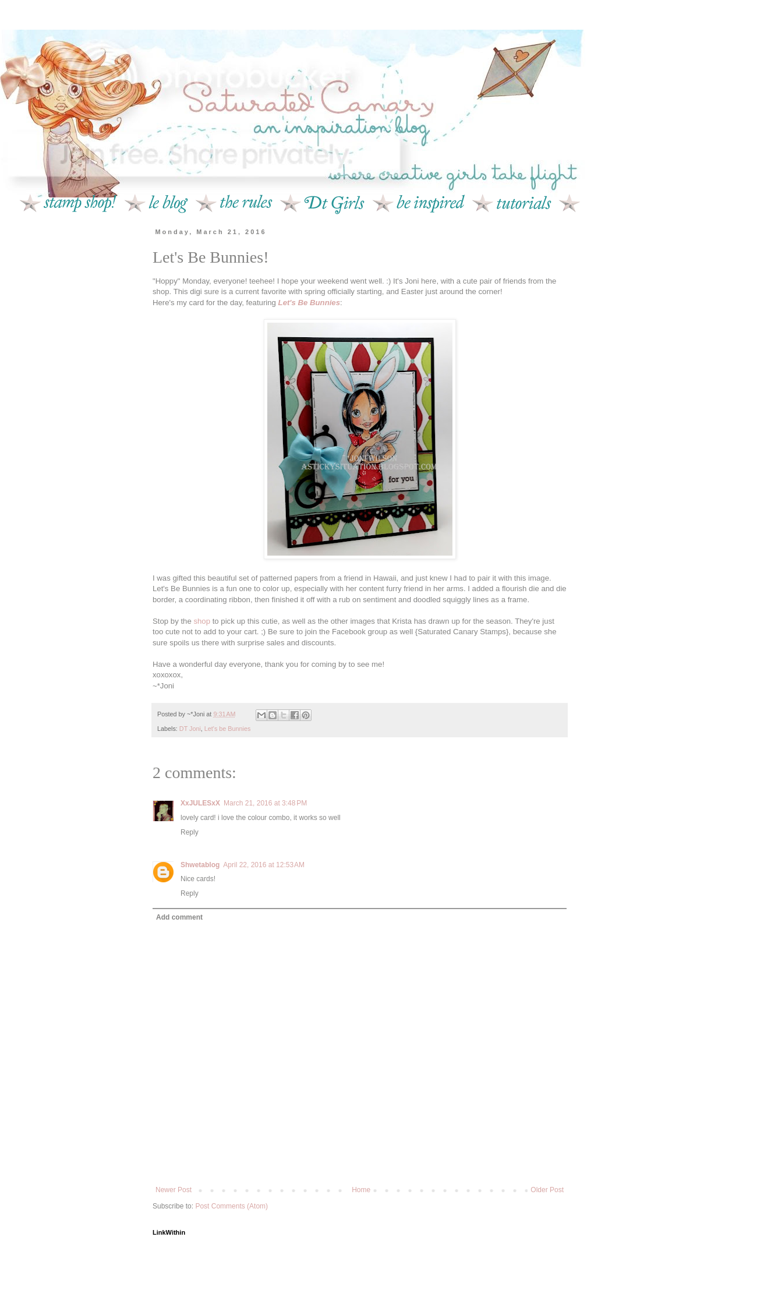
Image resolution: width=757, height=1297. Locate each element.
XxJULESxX (200, 803)
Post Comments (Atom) (231, 1206)
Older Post (547, 1190)
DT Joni (190, 728)
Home (361, 1190)
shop (201, 621)
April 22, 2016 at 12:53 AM (264, 865)
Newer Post (173, 1190)
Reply (190, 832)
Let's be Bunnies (227, 728)
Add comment (179, 917)
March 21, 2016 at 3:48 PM (265, 803)
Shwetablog (200, 865)
